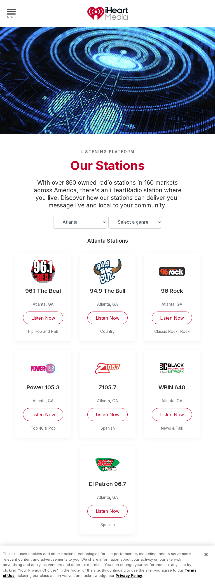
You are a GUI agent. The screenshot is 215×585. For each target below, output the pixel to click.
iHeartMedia (107, 13)
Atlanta (39, 304)
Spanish (108, 428)
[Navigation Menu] (11, 13)
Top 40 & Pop (43, 428)
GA (50, 304)
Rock (185, 331)
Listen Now (43, 318)
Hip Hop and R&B (43, 331)
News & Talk (172, 428)
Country (107, 331)
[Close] (206, 558)
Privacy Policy (129, 579)
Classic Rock (165, 331)
